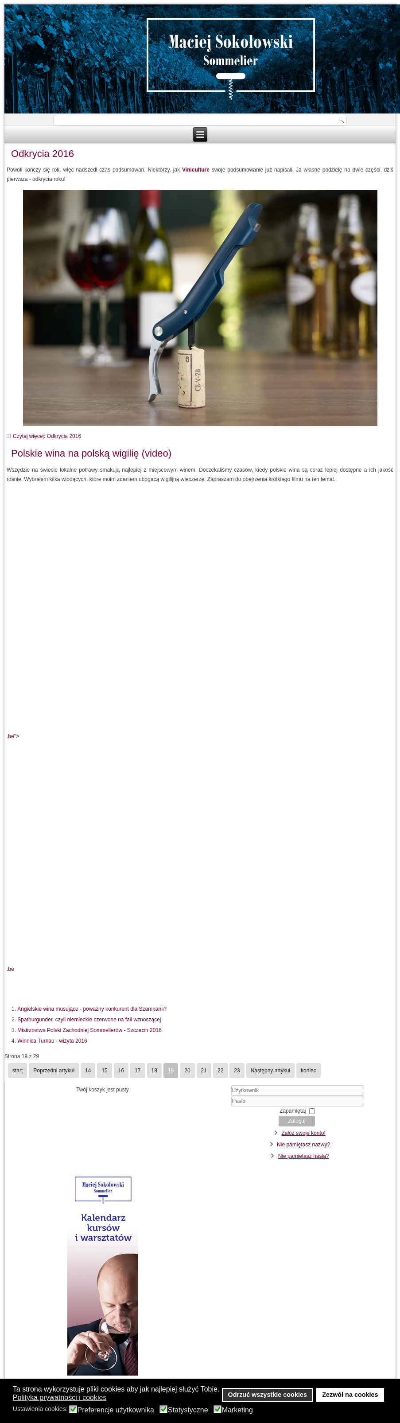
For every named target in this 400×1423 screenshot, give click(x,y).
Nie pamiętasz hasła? (303, 1156)
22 (220, 1070)
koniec (308, 1070)
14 (88, 1070)
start (17, 1070)
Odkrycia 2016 (42, 153)
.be (10, 969)
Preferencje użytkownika (116, 1410)
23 (237, 1070)
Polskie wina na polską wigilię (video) (91, 453)
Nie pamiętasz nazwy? (303, 1145)
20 (187, 1070)
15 (104, 1070)
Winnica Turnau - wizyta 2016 (52, 1041)
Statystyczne (188, 1410)
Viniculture (196, 170)
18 (154, 1070)
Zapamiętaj (293, 1111)
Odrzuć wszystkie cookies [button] (267, 1394)
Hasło (206, 1106)
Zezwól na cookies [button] (350, 1394)
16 (121, 1070)
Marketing (237, 1410)
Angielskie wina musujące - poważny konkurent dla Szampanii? (92, 1009)
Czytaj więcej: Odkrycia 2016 (47, 436)
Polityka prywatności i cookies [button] (60, 1397)
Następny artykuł (270, 1070)
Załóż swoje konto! (303, 1133)
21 (204, 1070)
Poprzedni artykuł (53, 1070)
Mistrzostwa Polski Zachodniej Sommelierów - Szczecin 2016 (89, 1030)
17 (137, 1070)
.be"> (200, 626)
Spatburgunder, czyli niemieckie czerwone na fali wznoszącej (89, 1019)
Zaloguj (296, 1121)
